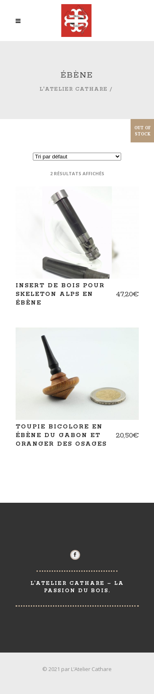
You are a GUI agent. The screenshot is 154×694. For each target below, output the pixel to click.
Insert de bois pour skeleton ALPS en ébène (60, 294)
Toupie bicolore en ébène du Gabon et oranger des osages (61, 435)
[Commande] (77, 156)
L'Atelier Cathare (73, 89)
